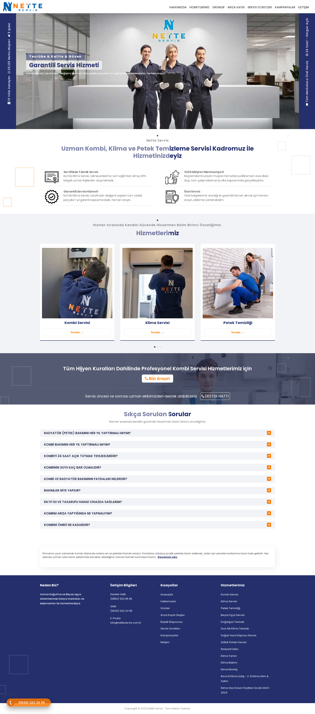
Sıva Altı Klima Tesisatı (235, 628)
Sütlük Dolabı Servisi (233, 642)
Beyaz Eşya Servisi (232, 615)
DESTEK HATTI (215, 396)
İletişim (165, 642)
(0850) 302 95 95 (121, 599)
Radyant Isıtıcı (229, 649)
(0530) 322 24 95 (121, 611)
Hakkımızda (168, 601)
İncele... (77, 332)
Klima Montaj (229, 669)
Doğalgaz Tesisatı (232, 622)
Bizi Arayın (157, 378)
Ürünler (165, 608)
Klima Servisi (157, 322)
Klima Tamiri (229, 656)
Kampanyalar (169, 635)
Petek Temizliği (237, 322)
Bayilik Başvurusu (172, 622)
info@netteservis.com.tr (125, 623)
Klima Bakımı (229, 662)
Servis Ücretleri (170, 628)
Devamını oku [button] (167, 557)
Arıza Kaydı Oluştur (173, 615)
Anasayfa (167, 594)
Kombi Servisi (77, 322)
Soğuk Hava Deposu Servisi (238, 635)
